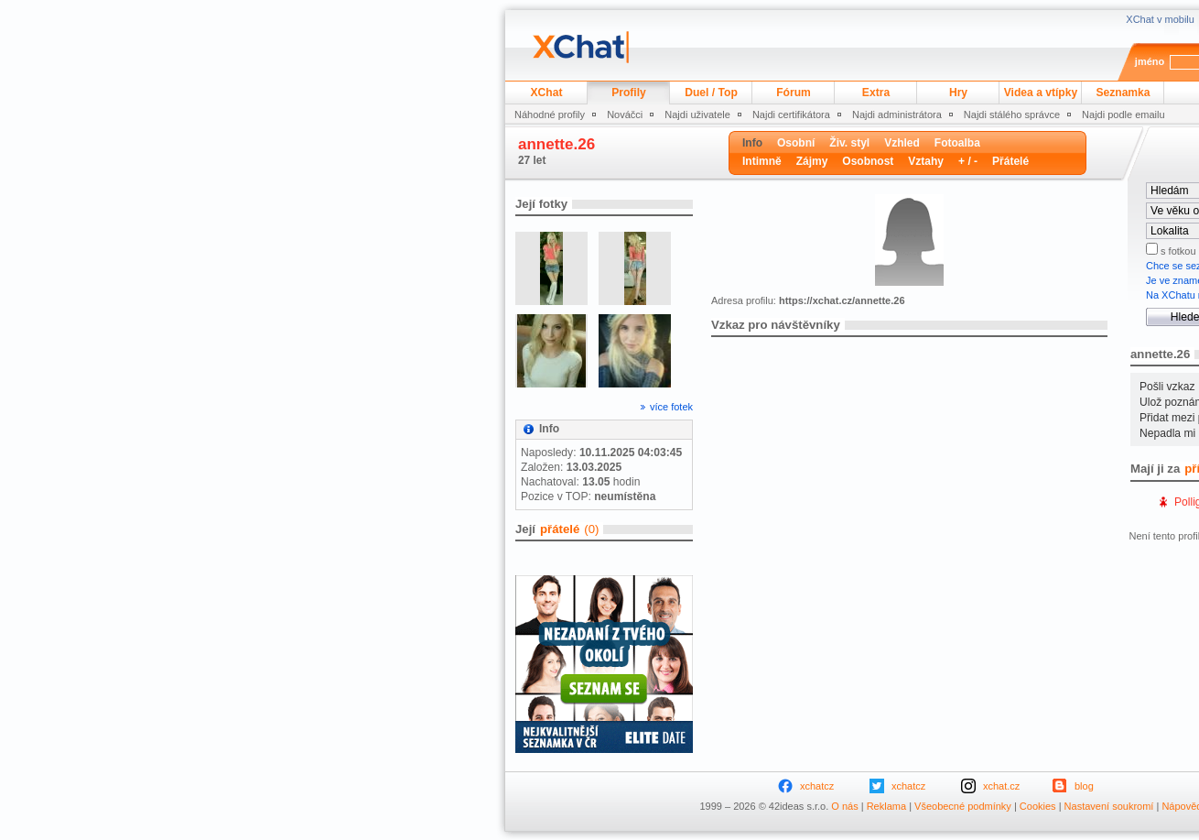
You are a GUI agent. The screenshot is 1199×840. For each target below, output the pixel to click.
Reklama (886, 806)
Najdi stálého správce (1012, 114)
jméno (1149, 61)
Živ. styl (849, 142)
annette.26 (556, 144)
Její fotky (541, 204)
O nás (844, 806)
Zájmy (812, 161)
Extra (876, 92)
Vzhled (902, 142)
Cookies (1038, 806)
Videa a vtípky (1040, 92)
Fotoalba (957, 142)
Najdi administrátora (897, 114)
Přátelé (1010, 161)
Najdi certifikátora (791, 114)
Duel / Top (711, 92)
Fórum (793, 92)
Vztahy (926, 161)
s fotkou (1177, 250)
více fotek (671, 406)
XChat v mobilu (1160, 19)
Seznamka (1123, 92)
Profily (628, 92)
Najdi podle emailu (1123, 114)
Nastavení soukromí (1109, 806)
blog (1084, 785)
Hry (958, 92)
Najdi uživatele (697, 114)
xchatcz (817, 785)
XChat (547, 92)
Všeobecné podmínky (962, 806)
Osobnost (867, 161)
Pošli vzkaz (1167, 386)
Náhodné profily (549, 114)
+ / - (968, 161)
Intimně (762, 161)
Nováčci (625, 114)
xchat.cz (1001, 785)
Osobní (796, 142)
